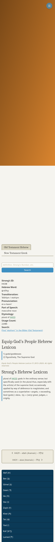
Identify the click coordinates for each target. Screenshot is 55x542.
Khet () (7, 513)
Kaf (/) (7, 531)
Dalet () (7, 490)
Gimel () (7, 484)
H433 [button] (12, 317)
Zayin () (7, 507)
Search (27, 270)
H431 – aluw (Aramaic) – (27, 459)
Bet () (6, 478)
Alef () (6, 472)
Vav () (6, 501)
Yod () (6, 525)
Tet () (6, 519)
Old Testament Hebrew (16, 247)
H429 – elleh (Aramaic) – (27, 453)
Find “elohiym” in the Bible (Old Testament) (22, 330)
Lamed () (8, 536)
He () (6, 496)
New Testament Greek (15, 253)
